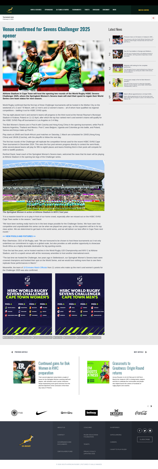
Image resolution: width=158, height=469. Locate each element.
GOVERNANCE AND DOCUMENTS (64, 443)
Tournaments (76, 10)
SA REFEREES (115, 427)
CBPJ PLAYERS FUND (65, 451)
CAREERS (113, 442)
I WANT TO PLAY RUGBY (118, 449)
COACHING (88, 427)
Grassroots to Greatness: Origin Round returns (128, 368)
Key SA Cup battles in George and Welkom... (138, 51)
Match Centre (144, 10)
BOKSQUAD (96, 10)
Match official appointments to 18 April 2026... (138, 94)
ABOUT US (61, 427)
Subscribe (145, 439)
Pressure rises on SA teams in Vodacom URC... (139, 37)
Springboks (49, 10)
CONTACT (60, 435)
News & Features (36, 10)
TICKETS (87, 10)
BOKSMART (106, 10)
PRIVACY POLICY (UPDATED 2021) (90, 452)
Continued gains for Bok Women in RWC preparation (54, 368)
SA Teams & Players (62, 10)
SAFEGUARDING (116, 435)
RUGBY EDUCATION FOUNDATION (91, 436)
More (114, 10)
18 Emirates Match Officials (35, 267)
